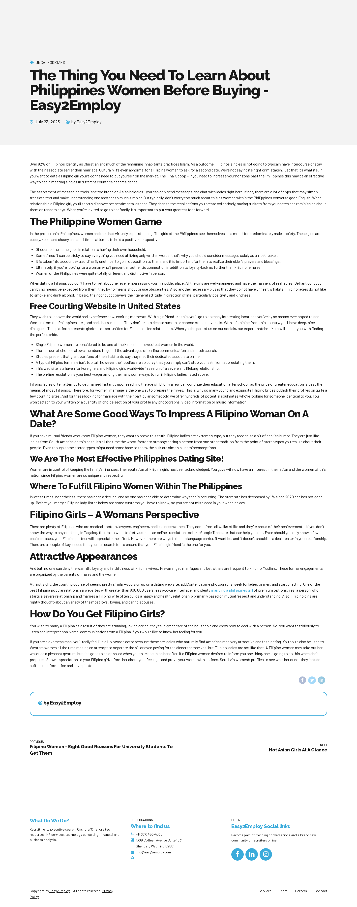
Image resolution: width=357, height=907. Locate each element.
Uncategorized (50, 62)
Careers (301, 891)
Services (265, 891)
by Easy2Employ (86, 121)
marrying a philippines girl (232, 590)
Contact (321, 891)
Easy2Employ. (59, 891)
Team (283, 891)
